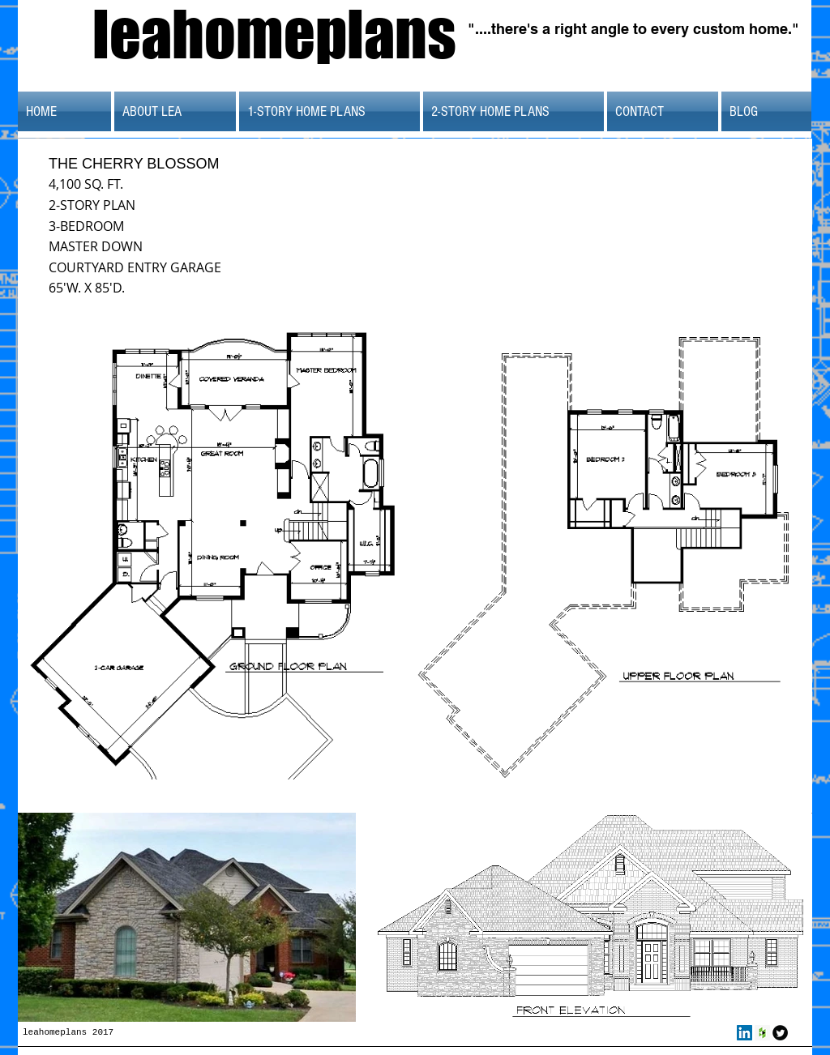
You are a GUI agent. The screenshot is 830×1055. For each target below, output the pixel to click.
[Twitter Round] (780, 1032)
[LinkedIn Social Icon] (744, 1032)
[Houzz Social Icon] (762, 1032)
